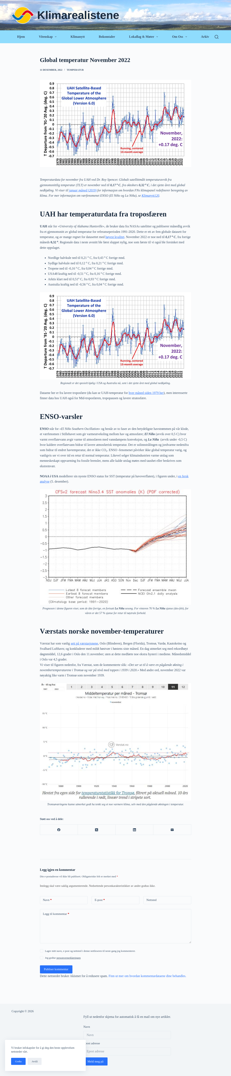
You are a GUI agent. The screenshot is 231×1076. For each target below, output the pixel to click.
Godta (18, 1061)
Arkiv (205, 36)
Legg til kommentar (56, 913)
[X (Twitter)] (97, 830)
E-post (100, 900)
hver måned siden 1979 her (146, 393)
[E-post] (172, 830)
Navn (47, 900)
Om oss (180, 36)
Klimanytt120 (150, 195)
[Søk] (216, 37)
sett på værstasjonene (84, 643)
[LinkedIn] (134, 830)
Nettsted (151, 900)
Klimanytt (78, 36)
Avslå (35, 1061)
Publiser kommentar (56, 969)
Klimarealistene (78, 15)
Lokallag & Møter (144, 36)
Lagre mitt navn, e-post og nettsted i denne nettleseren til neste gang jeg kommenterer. (90, 950)
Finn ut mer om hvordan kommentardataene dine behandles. (147, 976)
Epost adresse (91, 1043)
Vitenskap (48, 36)
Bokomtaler (107, 36)
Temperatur (75, 69)
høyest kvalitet (115, 237)
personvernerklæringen (68, 957)
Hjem (21, 36)
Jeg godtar (63, 957)
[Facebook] (59, 830)
